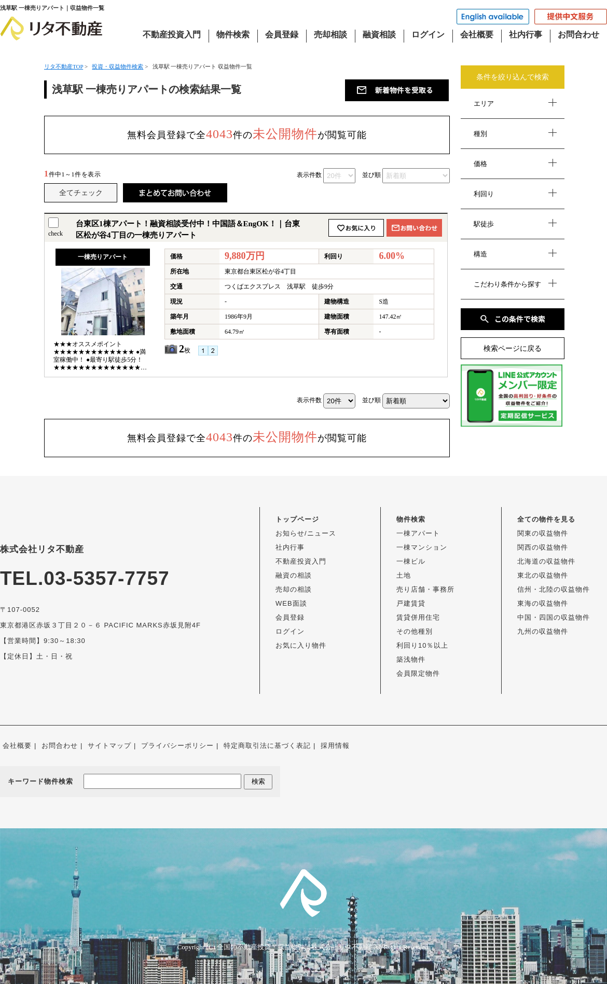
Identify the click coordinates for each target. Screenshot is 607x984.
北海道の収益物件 (546, 561)
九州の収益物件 (542, 631)
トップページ (297, 519)
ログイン (428, 34)
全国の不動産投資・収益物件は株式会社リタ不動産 (294, 947)
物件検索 (233, 34)
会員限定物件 (418, 673)
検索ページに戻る (513, 348)
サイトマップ (109, 745)
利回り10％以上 (422, 645)
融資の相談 (293, 575)
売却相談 (330, 34)
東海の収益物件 (542, 603)
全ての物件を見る (546, 519)
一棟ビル (410, 561)
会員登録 (281, 34)
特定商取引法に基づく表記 (267, 745)
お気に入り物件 (300, 645)
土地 (403, 575)
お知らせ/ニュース (305, 533)
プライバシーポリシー (177, 745)
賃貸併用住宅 (418, 617)
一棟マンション (421, 547)
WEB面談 (291, 603)
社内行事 (525, 34)
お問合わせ (578, 34)
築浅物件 (410, 659)
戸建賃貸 (410, 603)
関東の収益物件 (542, 533)
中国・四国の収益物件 (553, 617)
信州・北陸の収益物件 (553, 589)
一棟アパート (418, 533)
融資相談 (379, 34)
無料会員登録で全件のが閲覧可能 (247, 134)
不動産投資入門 (172, 34)
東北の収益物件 (542, 575)
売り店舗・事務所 (425, 589)
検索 (258, 781)
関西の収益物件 (542, 547)
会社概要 (476, 34)
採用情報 (335, 745)
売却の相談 (293, 589)
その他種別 (414, 631)
